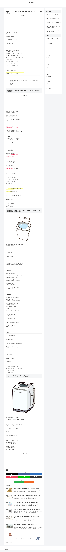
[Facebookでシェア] (24, 475)
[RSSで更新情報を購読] (25, 482)
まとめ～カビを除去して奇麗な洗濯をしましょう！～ (17, 86)
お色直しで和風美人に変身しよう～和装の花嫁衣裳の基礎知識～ (53, 27)
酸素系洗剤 (11, 83)
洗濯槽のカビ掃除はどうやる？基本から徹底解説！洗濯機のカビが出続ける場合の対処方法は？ (24, 80)
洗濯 (7, 470)
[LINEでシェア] (24, 477)
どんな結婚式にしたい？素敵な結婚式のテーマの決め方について (53, 23)
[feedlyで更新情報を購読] (23, 482)
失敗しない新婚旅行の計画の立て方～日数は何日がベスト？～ (53, 19)
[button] (36, 477)
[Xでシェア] (12, 475)
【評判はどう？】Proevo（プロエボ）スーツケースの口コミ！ (53, 15)
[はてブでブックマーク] (36, 475)
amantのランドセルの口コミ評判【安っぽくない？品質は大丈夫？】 (53, 31)
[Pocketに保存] (12, 477)
